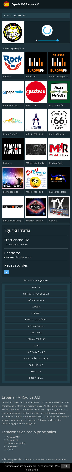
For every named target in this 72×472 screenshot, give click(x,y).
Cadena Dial (12, 446)
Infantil (36, 287)
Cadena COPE (13, 437)
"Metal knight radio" (35, 163)
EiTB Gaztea (32, 105)
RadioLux (7, 163)
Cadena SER (12, 440)
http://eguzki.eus (23, 257)
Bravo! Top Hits (10, 191)
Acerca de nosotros (57, 459)
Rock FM (7, 76)
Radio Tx (53, 220)
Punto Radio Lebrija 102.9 (15, 220)
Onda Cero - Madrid (15, 443)
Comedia (36, 307)
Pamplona (13, 244)
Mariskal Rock (55, 163)
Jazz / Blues (36, 332)
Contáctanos (8, 462)
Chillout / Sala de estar (36, 294)
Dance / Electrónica (36, 319)
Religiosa (36, 371)
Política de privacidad (12, 459)
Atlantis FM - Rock (34, 134)
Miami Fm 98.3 (10, 134)
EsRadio (10, 449)
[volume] (48, 40)
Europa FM (31, 76)
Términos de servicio (35, 459)
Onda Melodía (56, 105)
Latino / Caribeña (36, 339)
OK (65, 466)
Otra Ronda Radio (34, 191)
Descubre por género (36, 280)
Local (36, 345)
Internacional (36, 326)
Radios (7, 15)
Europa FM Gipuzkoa (59, 76)
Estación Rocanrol (34, 220)
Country (36, 313)
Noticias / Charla (36, 352)
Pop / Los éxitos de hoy (36, 358)
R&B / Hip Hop (36, 365)
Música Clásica (36, 300)
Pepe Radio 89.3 (11, 105)
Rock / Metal (36, 378)
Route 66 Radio (56, 134)
